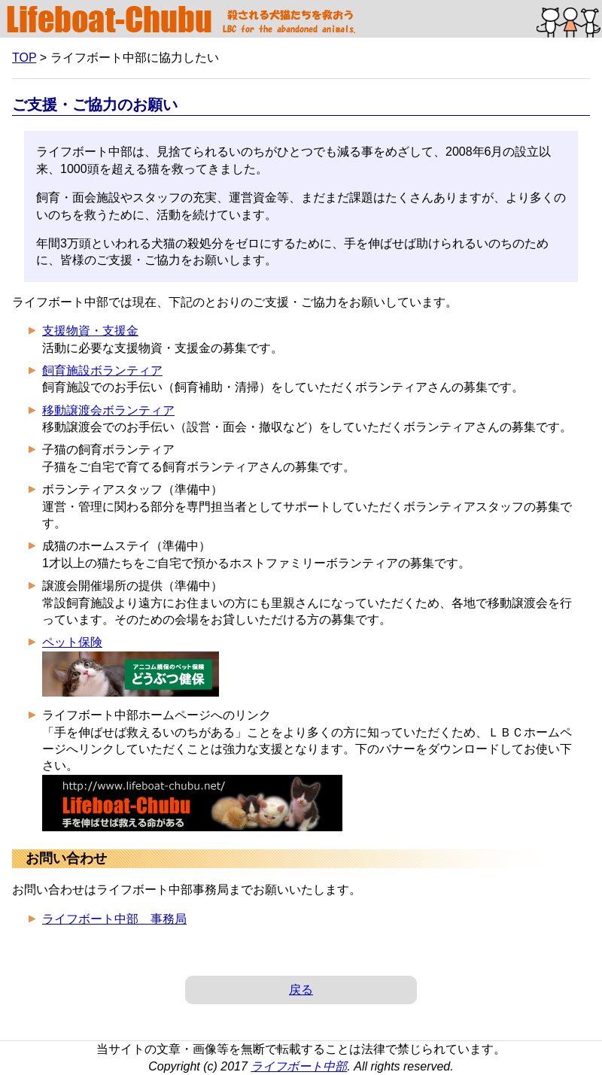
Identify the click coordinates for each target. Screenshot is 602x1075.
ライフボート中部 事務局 (114, 919)
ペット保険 (72, 642)
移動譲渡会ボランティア (108, 410)
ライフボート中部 (299, 1066)
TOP (24, 57)
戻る (301, 989)
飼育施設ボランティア (102, 370)
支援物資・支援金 (90, 330)
